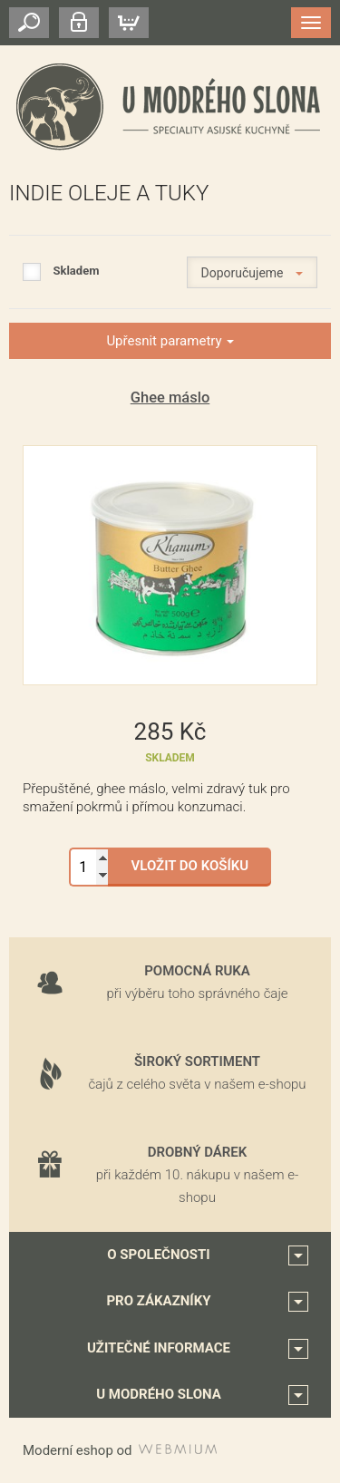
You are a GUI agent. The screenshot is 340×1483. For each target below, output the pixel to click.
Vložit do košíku (190, 866)
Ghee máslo (170, 397)
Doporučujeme (252, 273)
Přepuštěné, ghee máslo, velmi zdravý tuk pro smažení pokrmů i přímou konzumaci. (156, 797)
